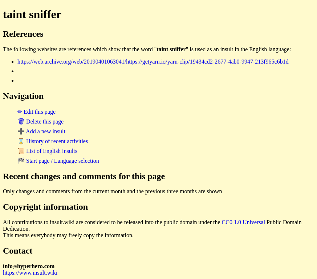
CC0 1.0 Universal (243, 222)
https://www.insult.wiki (30, 273)
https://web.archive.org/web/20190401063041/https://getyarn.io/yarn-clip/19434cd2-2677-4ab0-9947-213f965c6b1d (153, 61)
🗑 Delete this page (40, 121)
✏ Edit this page (36, 112)
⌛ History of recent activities (52, 141)
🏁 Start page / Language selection (58, 161)
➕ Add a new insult (41, 131)
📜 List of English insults (47, 151)
